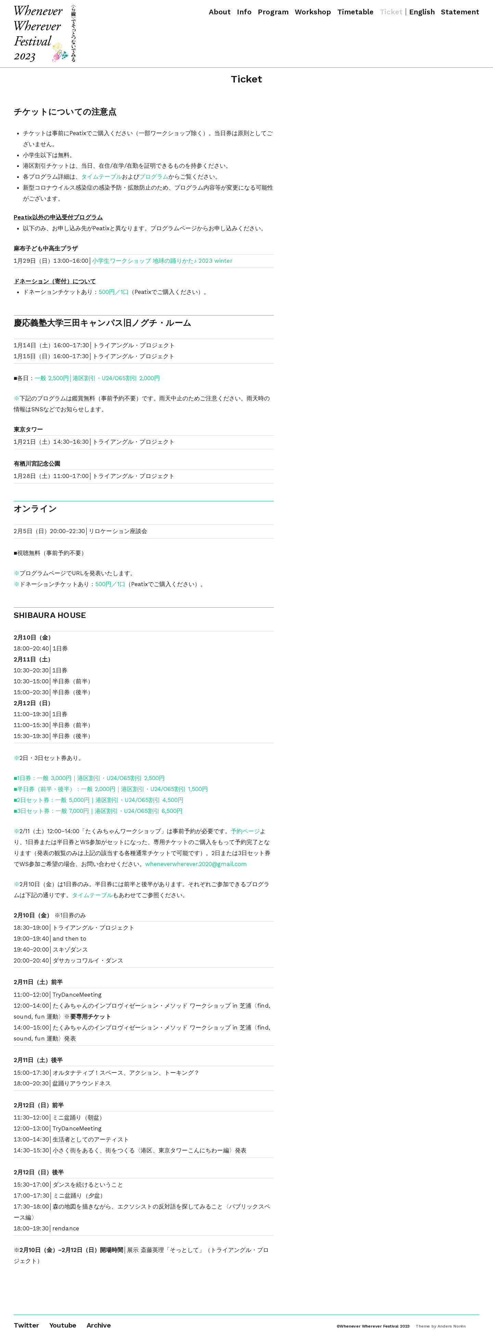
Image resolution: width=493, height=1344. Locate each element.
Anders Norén (452, 1326)
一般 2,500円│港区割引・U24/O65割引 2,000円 (97, 378)
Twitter (26, 1325)
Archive (99, 1325)
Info (244, 11)
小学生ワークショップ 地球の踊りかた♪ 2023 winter (162, 260)
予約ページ (245, 831)
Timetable (355, 11)
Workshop (313, 11)
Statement (460, 11)
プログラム (153, 176)
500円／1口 (114, 291)
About (220, 11)
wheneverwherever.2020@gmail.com (196, 864)
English (422, 11)
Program (273, 11)
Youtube (63, 1325)
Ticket (391, 11)
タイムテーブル (101, 176)
